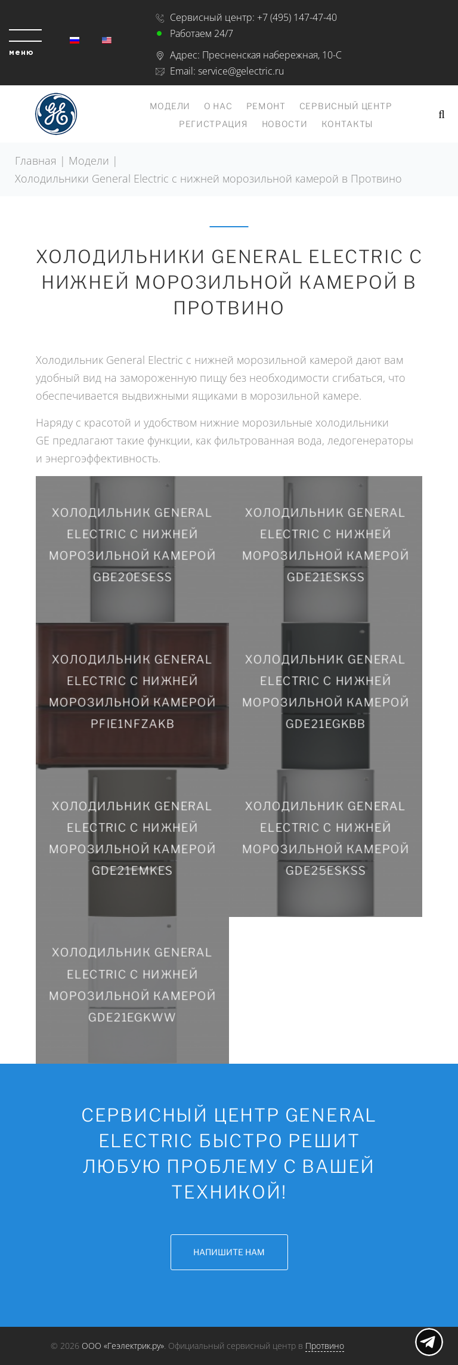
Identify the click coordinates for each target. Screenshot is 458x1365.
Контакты (347, 124)
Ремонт (266, 106)
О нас (218, 106)
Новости (285, 124)
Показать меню (429, 1342)
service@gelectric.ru (241, 71)
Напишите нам (229, 1252)
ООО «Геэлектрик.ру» (123, 1345)
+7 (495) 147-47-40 (297, 17)
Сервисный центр (345, 106)
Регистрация (213, 124)
